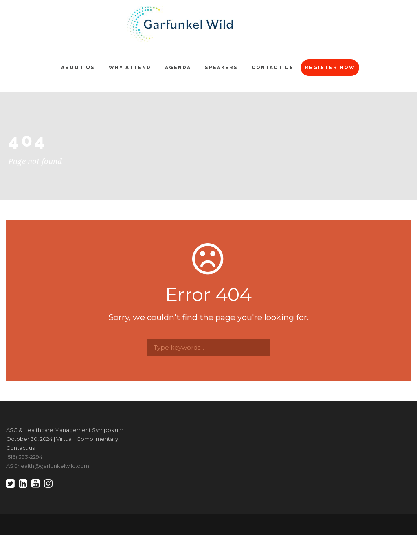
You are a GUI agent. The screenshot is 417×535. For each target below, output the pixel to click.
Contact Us (273, 67)
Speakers (221, 67)
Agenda (178, 67)
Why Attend (130, 67)
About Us (78, 67)
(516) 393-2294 (24, 457)
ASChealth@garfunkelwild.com (47, 465)
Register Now (330, 67)
